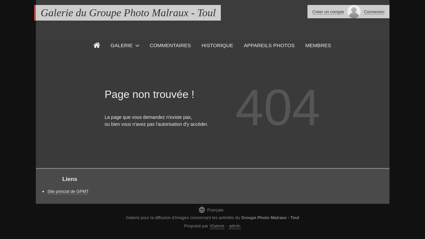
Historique (217, 45)
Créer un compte (328, 11)
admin (234, 225)
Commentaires (170, 45)
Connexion (374, 11)
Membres (318, 45)
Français (210, 209)
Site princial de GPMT (68, 191)
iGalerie (217, 225)
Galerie (122, 45)
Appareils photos (269, 45)
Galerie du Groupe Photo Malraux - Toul (128, 13)
